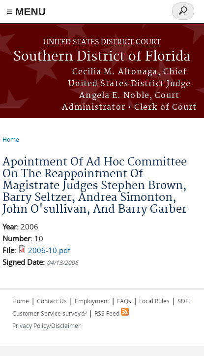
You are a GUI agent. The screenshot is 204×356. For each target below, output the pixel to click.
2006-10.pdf (49, 250)
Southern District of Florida (102, 57)
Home (10, 139)
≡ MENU (26, 11)
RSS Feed (111, 313)
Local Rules (154, 301)
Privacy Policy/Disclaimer (46, 325)
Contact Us (52, 301)
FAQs (124, 301)
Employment (92, 301)
